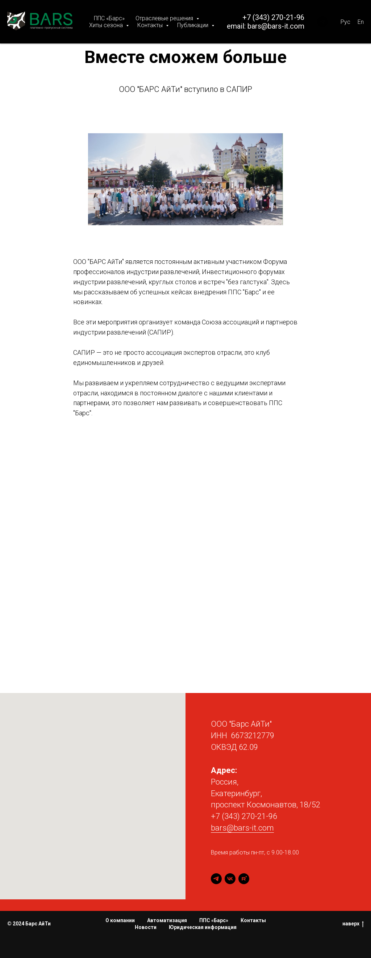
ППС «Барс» (109, 18)
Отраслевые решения (165, 18)
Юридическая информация (203, 927)
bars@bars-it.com (275, 26)
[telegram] (216, 878)
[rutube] (243, 878)
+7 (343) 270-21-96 (273, 17)
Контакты (150, 25)
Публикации (193, 25)
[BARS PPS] (322, 21)
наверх (353, 924)
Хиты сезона (106, 25)
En (361, 21)
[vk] (230, 878)
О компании (120, 920)
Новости (146, 927)
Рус (345, 21)
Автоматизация (167, 920)
